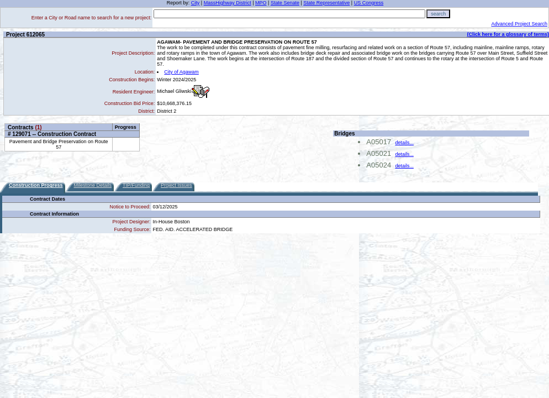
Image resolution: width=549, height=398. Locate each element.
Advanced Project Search (519, 24)
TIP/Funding (136, 185)
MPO (261, 3)
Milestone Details (93, 185)
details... (404, 142)
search (438, 14)
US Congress (369, 3)
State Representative (326, 3)
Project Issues (176, 185)
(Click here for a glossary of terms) (508, 34)
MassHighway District (227, 3)
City (195, 3)
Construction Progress (36, 185)
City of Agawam (181, 72)
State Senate (285, 3)
